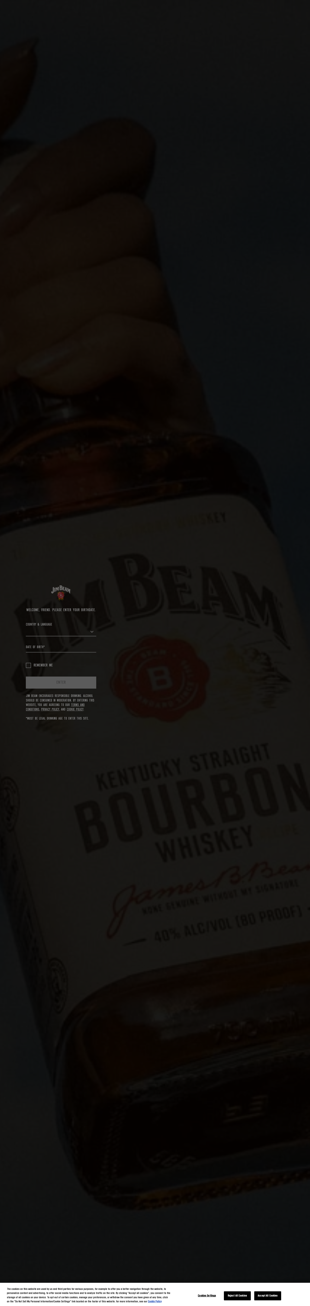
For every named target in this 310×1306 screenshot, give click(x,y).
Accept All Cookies (267, 1295)
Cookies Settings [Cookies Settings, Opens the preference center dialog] (207, 1295)
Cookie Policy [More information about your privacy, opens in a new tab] (155, 1301)
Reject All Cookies (237, 1295)
